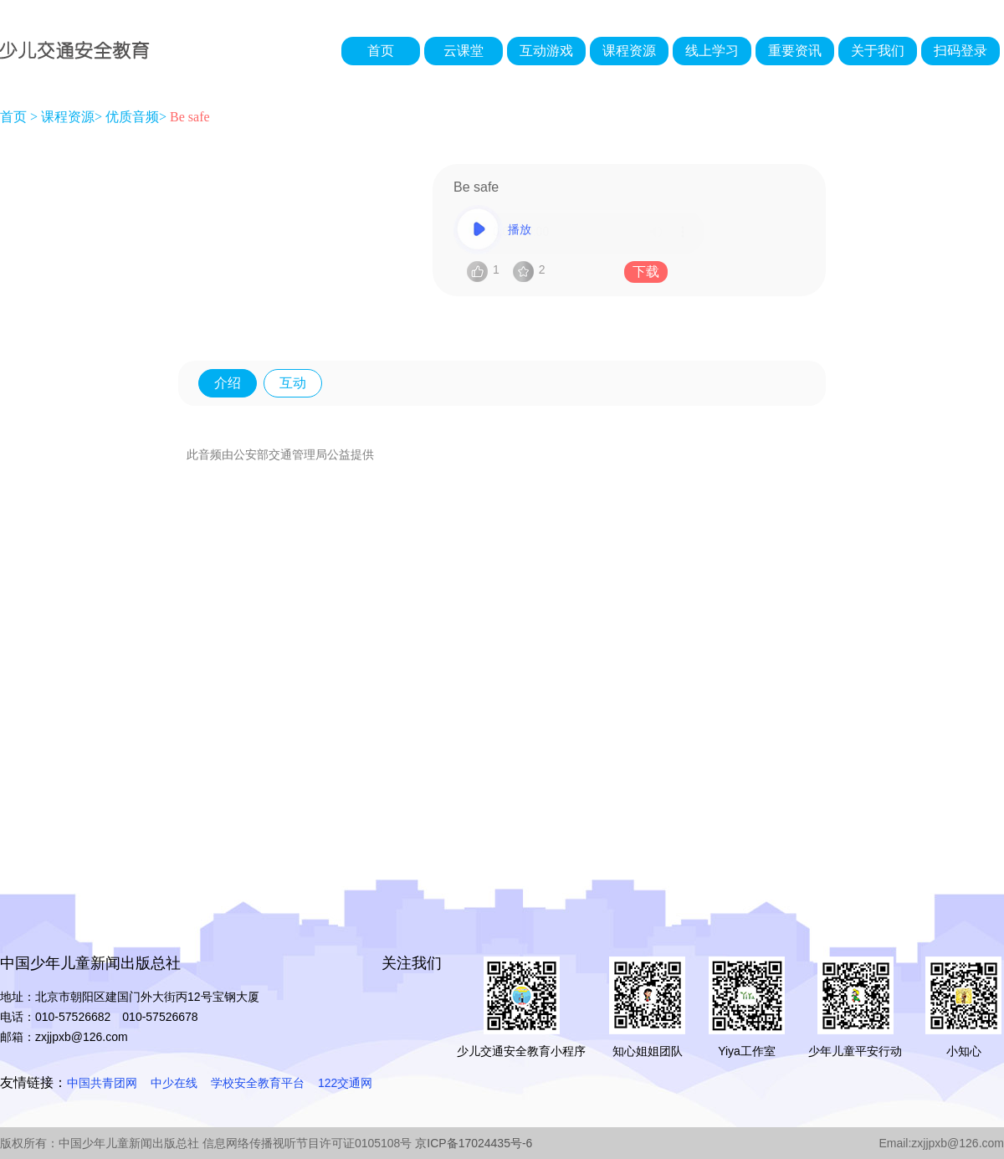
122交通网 (345, 1083)
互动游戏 (546, 51)
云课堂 (463, 51)
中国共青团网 (102, 1083)
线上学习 (712, 51)
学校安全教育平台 (258, 1083)
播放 (578, 229)
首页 (380, 51)
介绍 (227, 383)
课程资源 (629, 51)
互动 (292, 383)
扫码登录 (960, 51)
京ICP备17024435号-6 (473, 1143)
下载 (646, 271)
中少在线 (174, 1083)
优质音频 (132, 117)
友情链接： (33, 1082)
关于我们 (877, 51)
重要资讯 (795, 51)
